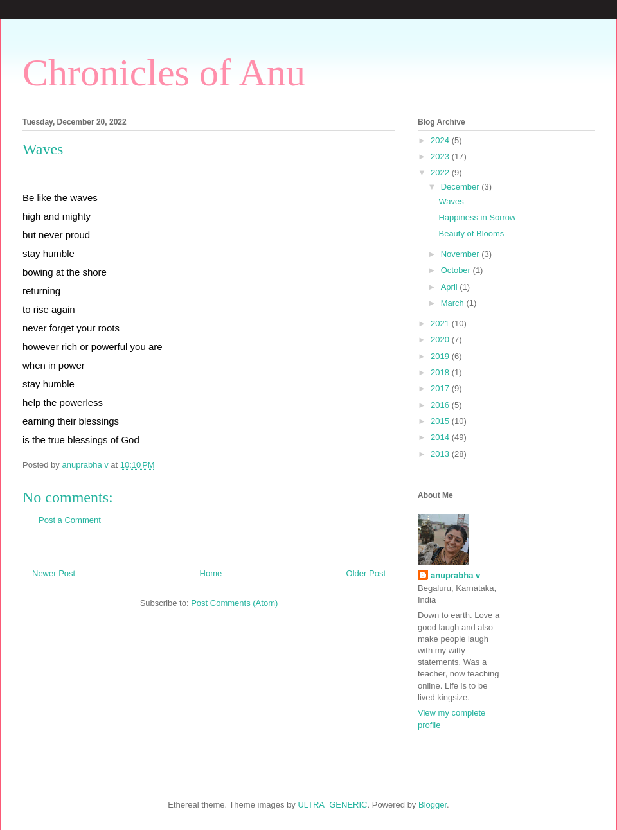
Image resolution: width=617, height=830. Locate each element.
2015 (441, 421)
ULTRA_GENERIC (332, 804)
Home (211, 573)
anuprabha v (455, 575)
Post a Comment (70, 520)
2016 (441, 405)
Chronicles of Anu (163, 72)
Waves (450, 201)
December (461, 186)
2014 (441, 437)
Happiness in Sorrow (476, 217)
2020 (441, 339)
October (457, 270)
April (450, 287)
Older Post (366, 573)
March (454, 303)
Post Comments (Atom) (234, 603)
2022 (441, 172)
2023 (441, 156)
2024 (441, 140)
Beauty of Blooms (471, 233)
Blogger (432, 804)
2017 (441, 388)
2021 (441, 323)
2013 (441, 454)
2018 (441, 372)
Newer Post (53, 573)
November (461, 254)
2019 (441, 356)
